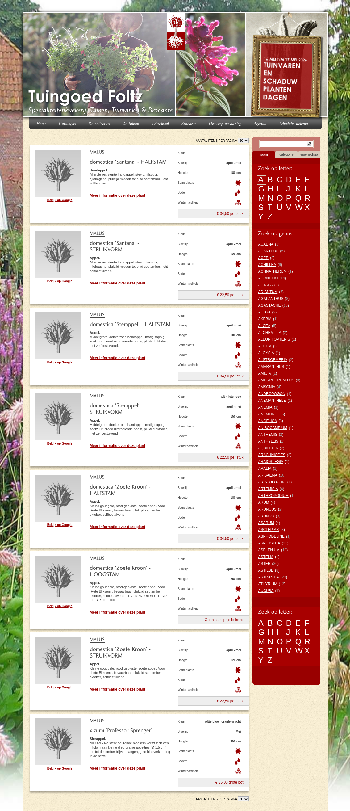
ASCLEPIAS (268, 529)
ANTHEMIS (267, 434)
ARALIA (265, 468)
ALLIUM (265, 346)
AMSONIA (266, 387)
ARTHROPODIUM (273, 496)
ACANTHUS (268, 251)
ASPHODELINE (271, 536)
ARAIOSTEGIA (270, 462)
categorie (286, 154)
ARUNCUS (267, 509)
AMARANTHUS (271, 366)
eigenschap (309, 154)
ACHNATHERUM (272, 271)
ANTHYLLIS (268, 441)
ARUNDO (266, 516)
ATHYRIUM (267, 584)
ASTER (264, 563)
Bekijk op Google (60, 200)
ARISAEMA (267, 475)
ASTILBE (265, 570)
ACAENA (265, 244)
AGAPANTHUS (271, 298)
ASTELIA (265, 557)
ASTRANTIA (268, 577)
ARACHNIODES (271, 455)
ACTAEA (265, 285)
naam (263, 154)
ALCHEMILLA (269, 332)
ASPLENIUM (269, 550)
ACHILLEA (267, 265)
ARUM (263, 502)
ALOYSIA (266, 353)
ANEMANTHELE (272, 400)
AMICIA (264, 373)
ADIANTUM (268, 292)
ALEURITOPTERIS (274, 339)
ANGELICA (267, 421)
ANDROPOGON (271, 394)
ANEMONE (267, 414)
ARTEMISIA (268, 489)
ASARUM (266, 523)
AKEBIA (265, 319)
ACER (263, 258)
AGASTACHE (269, 305)
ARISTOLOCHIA (272, 482)
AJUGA (264, 312)
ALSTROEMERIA (272, 360)
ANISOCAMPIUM (272, 428)
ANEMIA (265, 407)
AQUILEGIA (268, 448)
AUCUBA (266, 591)
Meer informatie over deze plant (117, 195)
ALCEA (264, 326)
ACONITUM (268, 278)
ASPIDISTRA (269, 543)
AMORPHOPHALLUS (276, 380)
